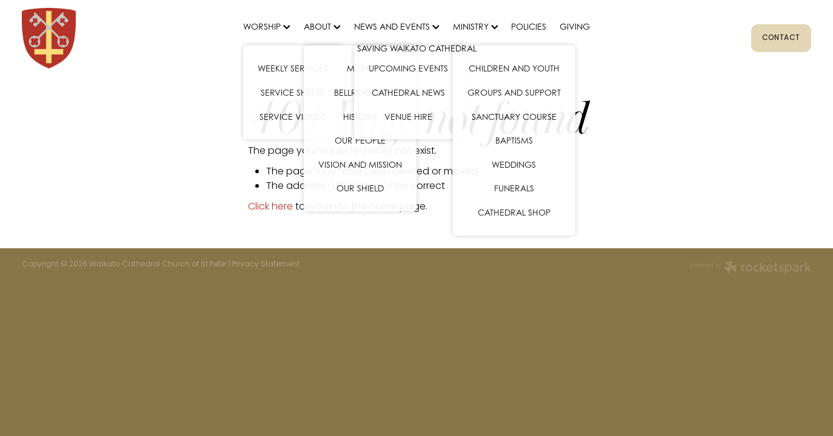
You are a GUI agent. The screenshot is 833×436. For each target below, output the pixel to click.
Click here (270, 207)
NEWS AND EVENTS (397, 26)
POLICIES (528, 26)
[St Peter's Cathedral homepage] (100, 38)
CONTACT (781, 38)
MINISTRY (475, 26)
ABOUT (322, 26)
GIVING (575, 26)
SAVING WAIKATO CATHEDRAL (417, 48)
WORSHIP (266, 26)
